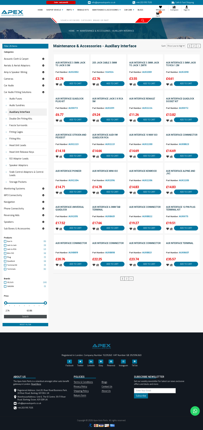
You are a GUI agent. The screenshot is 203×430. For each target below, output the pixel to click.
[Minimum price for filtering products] (14, 310)
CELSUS (27, 282)
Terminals (27, 269)
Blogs (104, 382)
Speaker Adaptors (18, 165)
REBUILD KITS (83, 10)
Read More (36, 384)
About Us (106, 391)
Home (41, 10)
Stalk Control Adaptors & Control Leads (26, 174)
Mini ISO (27, 253)
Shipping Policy (81, 391)
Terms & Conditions (83, 382)
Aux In (27, 241)
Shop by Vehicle (53, 10)
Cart (159, 14)
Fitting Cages (16, 132)
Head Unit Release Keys (21, 152)
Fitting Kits (15, 138)
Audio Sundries (17, 105)
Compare (174, 8)
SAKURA (27, 286)
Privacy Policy (80, 386)
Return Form (80, 395)
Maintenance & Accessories (105, 10)
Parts (69, 10)
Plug (27, 257)
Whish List (160, 8)
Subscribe (141, 395)
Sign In (187, 8)
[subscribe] (155, 390)
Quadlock (27, 261)
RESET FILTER (25, 325)
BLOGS (140, 10)
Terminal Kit (27, 265)
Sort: (163, 46)
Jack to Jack (27, 245)
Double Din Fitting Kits (20, 118)
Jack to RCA (27, 249)
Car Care (128, 10)
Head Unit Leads (17, 145)
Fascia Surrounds (18, 125)
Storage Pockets (18, 182)
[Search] (89, 20)
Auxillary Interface (19, 112)
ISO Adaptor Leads (19, 158)
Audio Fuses (15, 98)
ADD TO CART (75, 83)
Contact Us (107, 386)
